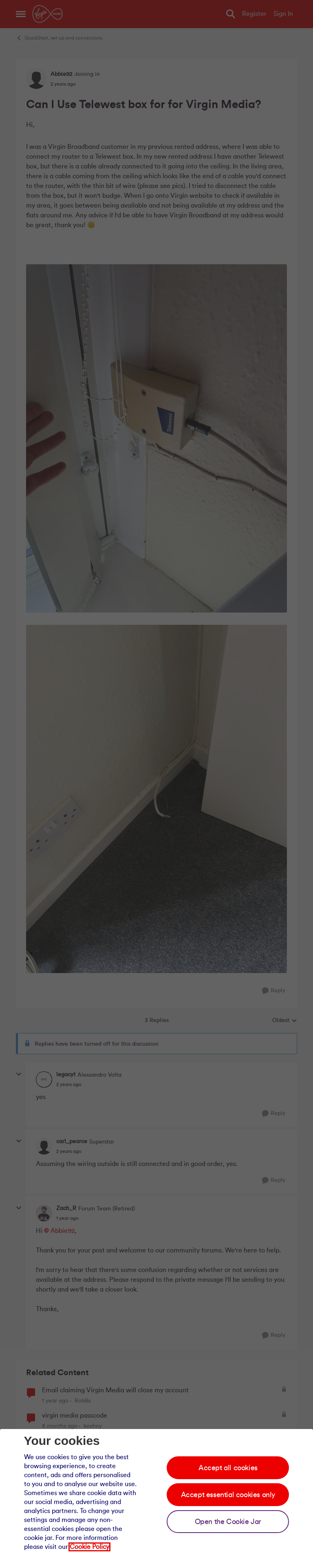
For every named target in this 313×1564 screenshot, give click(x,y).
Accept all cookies (228, 1467)
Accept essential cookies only (228, 1494)
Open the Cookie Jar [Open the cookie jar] (228, 1521)
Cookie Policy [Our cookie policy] (89, 1547)
